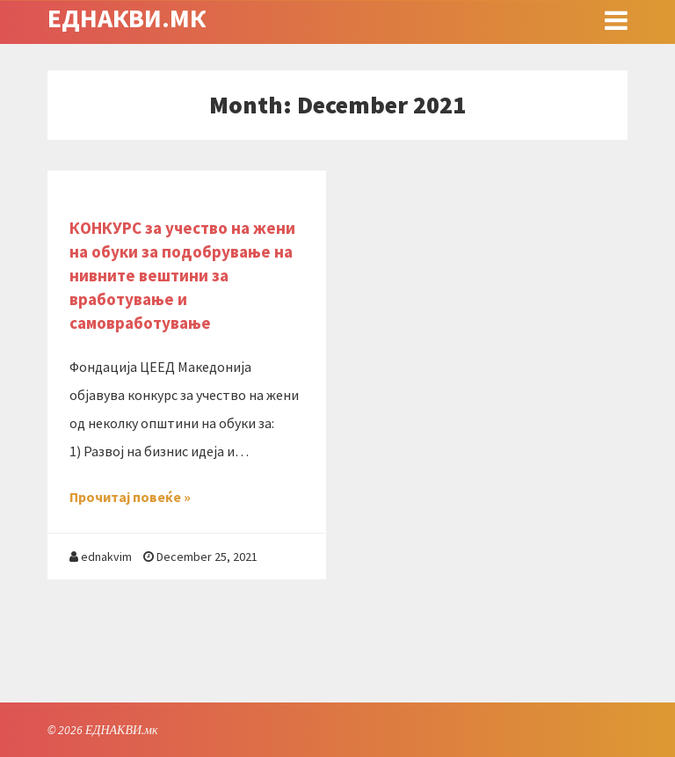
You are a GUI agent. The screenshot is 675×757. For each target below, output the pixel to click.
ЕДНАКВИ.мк (126, 17)
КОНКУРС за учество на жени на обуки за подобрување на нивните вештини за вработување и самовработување (182, 275)
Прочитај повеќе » (130, 497)
